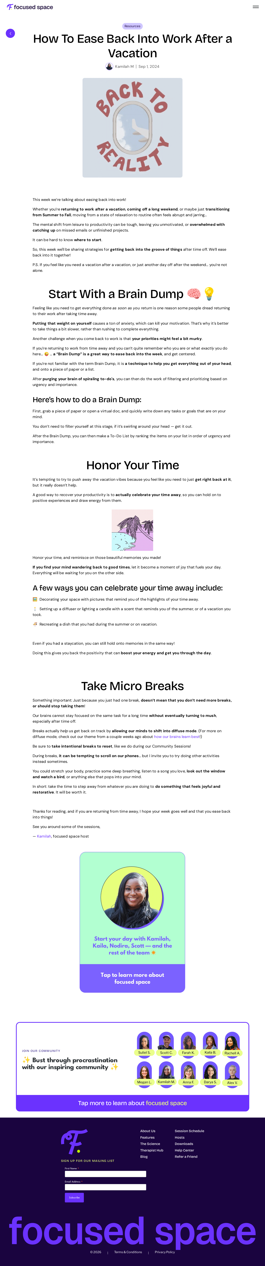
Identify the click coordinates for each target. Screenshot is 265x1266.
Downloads (184, 1144)
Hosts (180, 1137)
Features (147, 1137)
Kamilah (44, 836)
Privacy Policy (165, 1252)
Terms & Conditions (128, 1252)
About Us (147, 1131)
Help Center (184, 1150)
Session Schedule (189, 1131)
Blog (144, 1157)
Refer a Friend (186, 1157)
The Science (150, 1144)
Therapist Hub (151, 1150)
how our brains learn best (177, 736)
